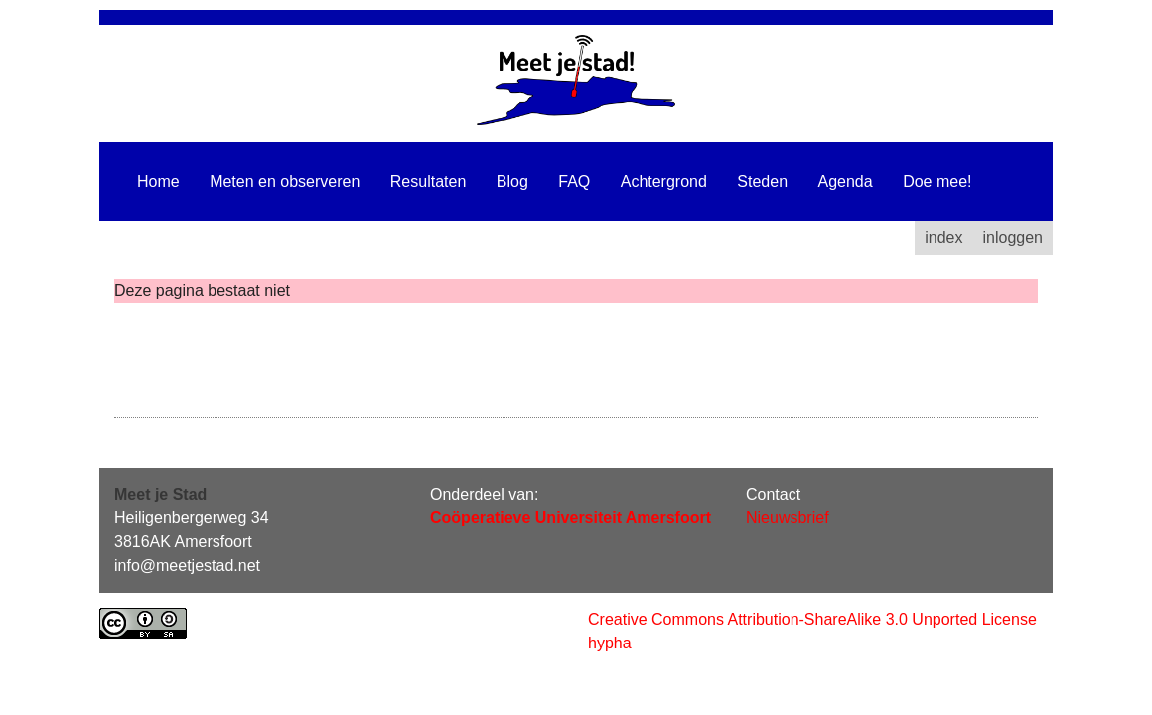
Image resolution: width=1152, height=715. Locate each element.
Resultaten (428, 181)
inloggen (1013, 237)
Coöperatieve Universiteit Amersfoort (570, 517)
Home (158, 181)
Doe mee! (937, 181)
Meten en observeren (285, 181)
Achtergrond (664, 181)
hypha (610, 643)
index (943, 237)
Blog (512, 181)
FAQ (574, 181)
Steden (762, 181)
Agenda (845, 181)
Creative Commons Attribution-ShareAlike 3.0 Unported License (812, 619)
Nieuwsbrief (787, 517)
